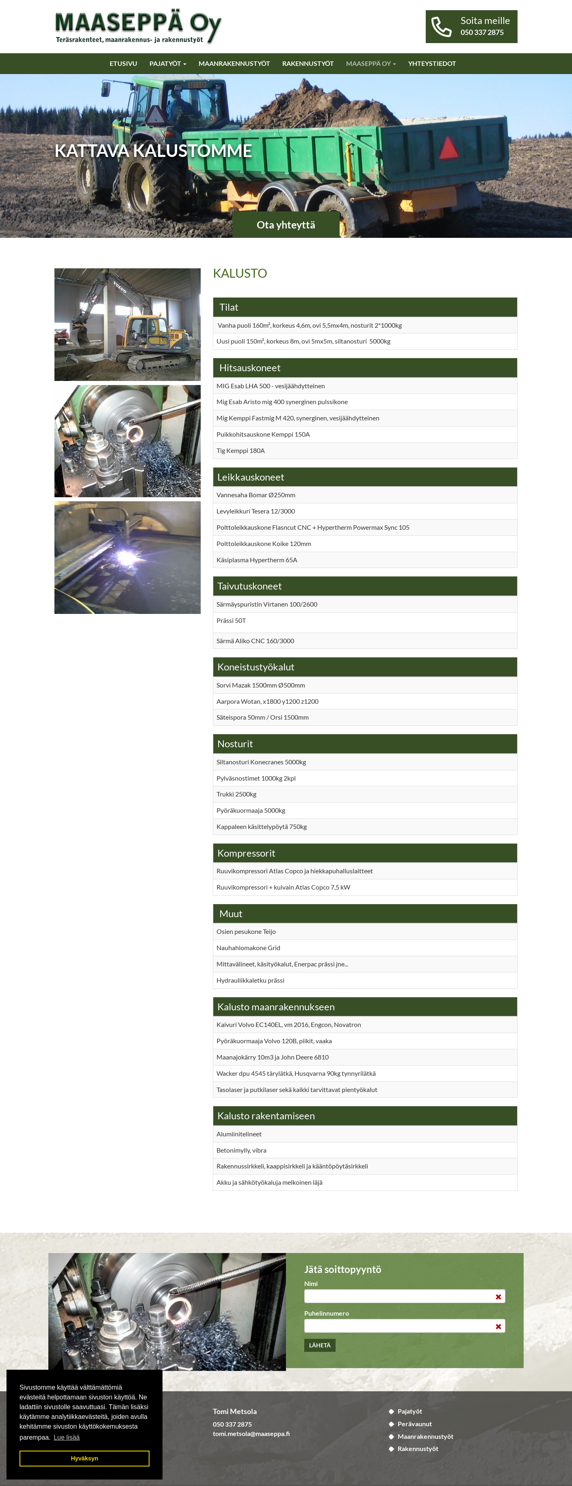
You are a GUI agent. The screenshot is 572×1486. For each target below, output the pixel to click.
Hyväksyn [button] (84, 1458)
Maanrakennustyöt (234, 63)
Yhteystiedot (432, 63)
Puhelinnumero (326, 1313)
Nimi (311, 1283)
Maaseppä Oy (371, 63)
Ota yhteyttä (286, 224)
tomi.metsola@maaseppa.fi (251, 1433)
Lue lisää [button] (67, 1437)
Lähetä (320, 1345)
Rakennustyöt (308, 63)
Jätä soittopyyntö (342, 1269)
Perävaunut (415, 1423)
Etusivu (123, 63)
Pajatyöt (168, 63)
